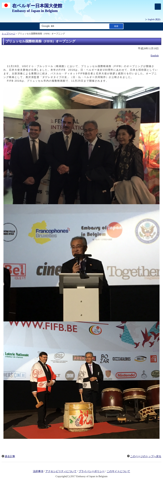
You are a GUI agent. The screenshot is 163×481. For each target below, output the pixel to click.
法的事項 (38, 471)
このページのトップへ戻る (145, 456)
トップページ (8, 33)
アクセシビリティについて (61, 471)
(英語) (154, 19)
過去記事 (10, 456)
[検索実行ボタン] (116, 26)
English (155, 55)
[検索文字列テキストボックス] (74, 26)
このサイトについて (118, 471)
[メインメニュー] (158, 6)
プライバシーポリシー (92, 471)
